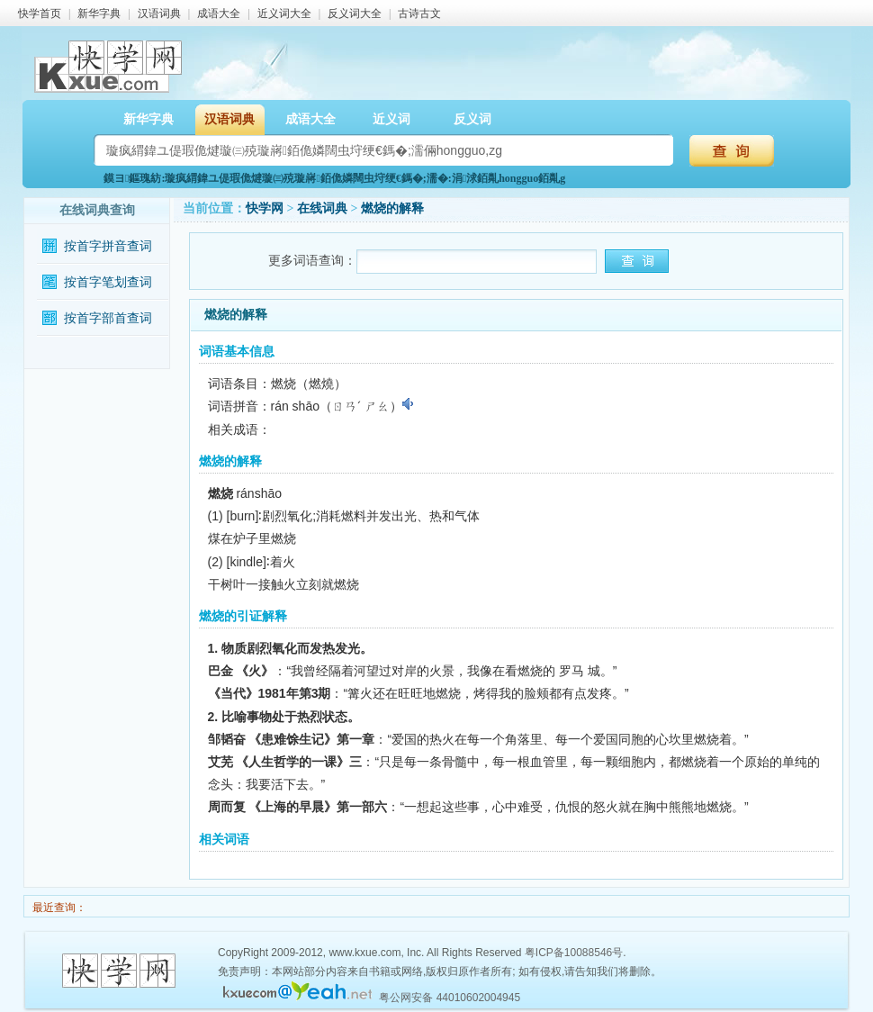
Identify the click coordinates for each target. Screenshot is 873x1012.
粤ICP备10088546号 (574, 952)
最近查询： (58, 907)
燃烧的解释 (392, 208)
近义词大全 (284, 13)
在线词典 (322, 208)
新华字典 (99, 13)
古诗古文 (419, 13)
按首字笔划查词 (108, 282)
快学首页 (39, 13)
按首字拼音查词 (108, 246)
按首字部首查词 (108, 318)
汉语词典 (159, 13)
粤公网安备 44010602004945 (449, 997)
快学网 (265, 208)
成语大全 (218, 13)
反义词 (472, 119)
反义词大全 (355, 13)
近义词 (391, 119)
